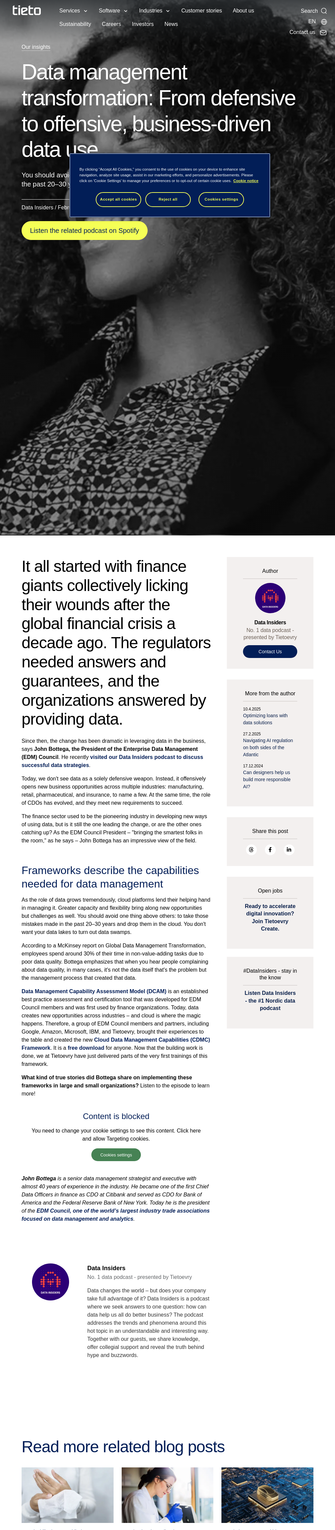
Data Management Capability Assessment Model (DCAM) (94, 991)
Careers (111, 24)
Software (109, 10)
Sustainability (75, 24)
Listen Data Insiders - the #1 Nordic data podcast (270, 1000)
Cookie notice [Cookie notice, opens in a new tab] (245, 181)
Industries (150, 10)
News (171, 24)
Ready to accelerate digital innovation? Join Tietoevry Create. (270, 917)
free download (86, 1048)
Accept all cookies (118, 199)
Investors (143, 24)
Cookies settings (116, 1154)
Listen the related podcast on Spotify (84, 230)
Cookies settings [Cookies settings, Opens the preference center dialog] (221, 199)
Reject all (168, 199)
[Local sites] (318, 22)
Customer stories (201, 10)
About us (243, 10)
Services (69, 10)
